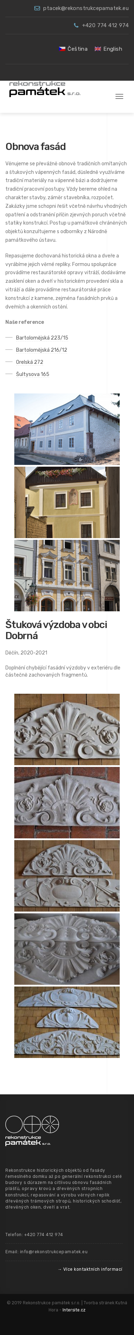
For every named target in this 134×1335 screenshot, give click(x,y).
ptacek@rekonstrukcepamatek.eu (86, 8)
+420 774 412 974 (105, 25)
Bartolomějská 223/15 (42, 338)
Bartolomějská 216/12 (41, 350)
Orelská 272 (29, 362)
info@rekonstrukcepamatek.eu (54, 1251)
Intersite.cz (74, 1310)
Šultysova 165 (32, 374)
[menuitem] (73, 49)
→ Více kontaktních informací (90, 1269)
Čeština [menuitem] (78, 49)
